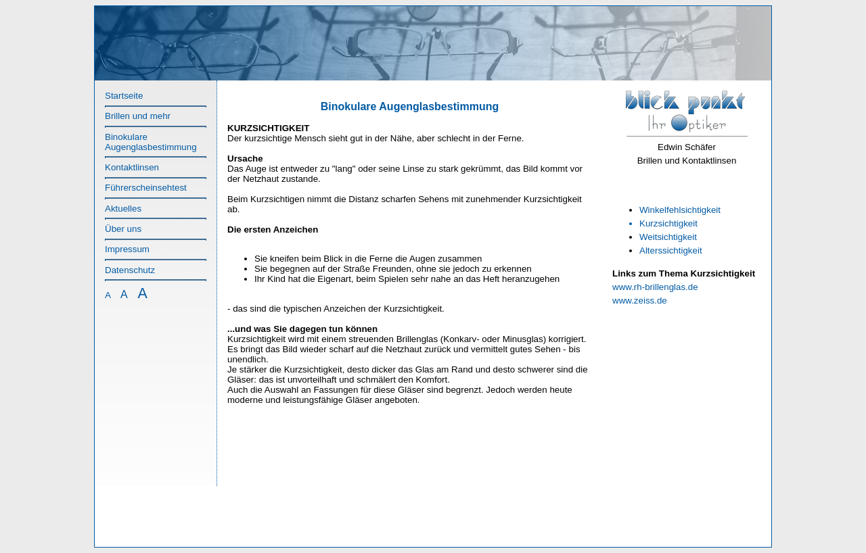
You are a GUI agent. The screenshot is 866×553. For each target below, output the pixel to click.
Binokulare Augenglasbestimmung (151, 142)
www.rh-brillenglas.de (655, 287)
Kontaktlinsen (132, 167)
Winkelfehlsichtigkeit (680, 210)
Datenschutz (130, 270)
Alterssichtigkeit (670, 250)
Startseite (124, 96)
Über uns (123, 229)
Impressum (127, 249)
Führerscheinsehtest (146, 188)
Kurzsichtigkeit (668, 223)
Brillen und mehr (137, 116)
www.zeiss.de (639, 300)
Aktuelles (123, 208)
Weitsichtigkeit (668, 237)
